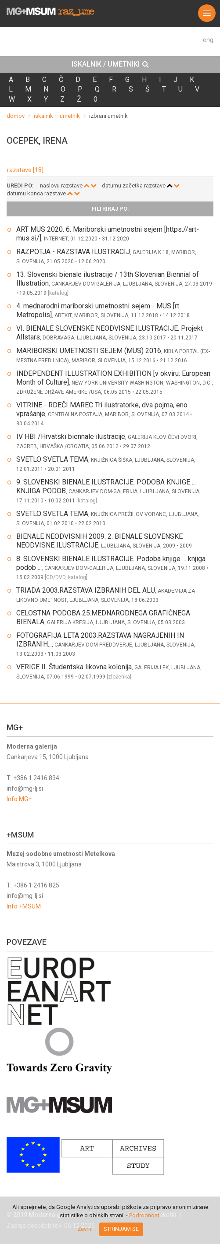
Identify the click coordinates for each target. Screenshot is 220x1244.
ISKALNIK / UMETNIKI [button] (110, 64)
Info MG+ (19, 798)
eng (208, 39)
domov (16, 116)
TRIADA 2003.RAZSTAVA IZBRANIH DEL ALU (85, 590)
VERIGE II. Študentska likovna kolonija (74, 667)
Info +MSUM (24, 906)
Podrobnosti (145, 1215)
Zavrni (85, 1229)
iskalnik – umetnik (57, 116)
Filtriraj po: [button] (110, 209)
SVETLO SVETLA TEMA (52, 459)
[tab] (110, 64)
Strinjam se (121, 1229)
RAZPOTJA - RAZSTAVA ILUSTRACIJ (73, 251)
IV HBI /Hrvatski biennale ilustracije (70, 436)
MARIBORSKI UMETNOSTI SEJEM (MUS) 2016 (88, 350)
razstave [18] (25, 169)
